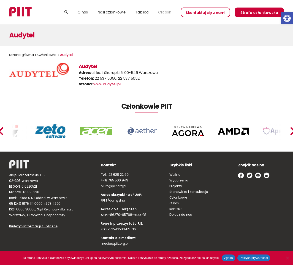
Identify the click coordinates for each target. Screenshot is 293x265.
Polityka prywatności (254, 258)
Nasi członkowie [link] (112, 12)
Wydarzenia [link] (178, 180)
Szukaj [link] (66, 12)
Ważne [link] (174, 174)
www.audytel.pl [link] (107, 84)
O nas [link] (83, 12)
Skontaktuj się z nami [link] (205, 12)
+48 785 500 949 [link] (114, 180)
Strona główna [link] (21, 54)
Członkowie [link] (47, 54)
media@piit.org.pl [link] (114, 243)
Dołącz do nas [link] (180, 214)
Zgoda (228, 258)
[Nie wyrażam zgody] (287, 258)
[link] (287, 18)
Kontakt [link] (175, 209)
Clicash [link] (164, 12)
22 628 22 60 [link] (118, 174)
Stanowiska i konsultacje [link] (188, 191)
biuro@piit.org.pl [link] (113, 186)
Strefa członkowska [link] (259, 12)
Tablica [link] (142, 12)
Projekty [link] (175, 186)
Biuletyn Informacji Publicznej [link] (34, 226)
